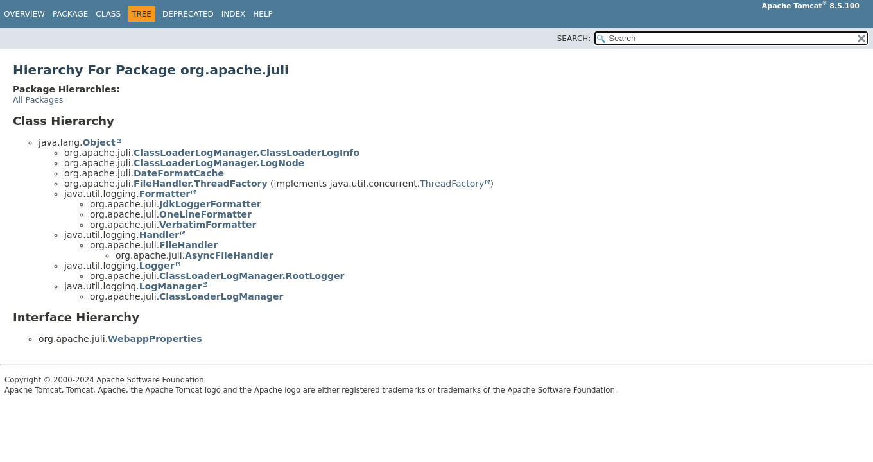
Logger (157, 266)
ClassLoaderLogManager (221, 296)
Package (70, 14)
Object (98, 142)
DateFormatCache (179, 173)
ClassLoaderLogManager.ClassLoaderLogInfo (246, 153)
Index (233, 14)
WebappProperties (155, 339)
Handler (159, 235)
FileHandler (188, 245)
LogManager (170, 286)
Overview (24, 14)
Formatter (164, 194)
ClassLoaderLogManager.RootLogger (251, 276)
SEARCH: (574, 38)
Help (263, 14)
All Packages (38, 100)
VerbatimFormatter (207, 224)
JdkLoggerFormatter (210, 204)
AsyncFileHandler (229, 255)
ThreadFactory (452, 183)
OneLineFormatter (205, 214)
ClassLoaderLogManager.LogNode (219, 163)
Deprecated (188, 14)
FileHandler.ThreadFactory (201, 183)
